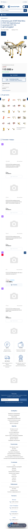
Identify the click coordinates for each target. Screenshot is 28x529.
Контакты (14, 481)
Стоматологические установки (14, 420)
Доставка (14, 448)
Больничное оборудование (14, 415)
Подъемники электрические (14, 440)
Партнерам (14, 470)
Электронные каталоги (14, 487)
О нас (14, 465)
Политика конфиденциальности (14, 455)
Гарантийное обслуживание (14, 451)
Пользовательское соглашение (14, 453)
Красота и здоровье (14, 423)
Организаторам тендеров (14, 473)
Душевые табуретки (14, 438)
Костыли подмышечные (14, 432)
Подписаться (23, 399)
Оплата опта (14, 476)
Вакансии (14, 468)
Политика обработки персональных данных (14, 456)
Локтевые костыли (14, 429)
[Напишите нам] (17, 525)
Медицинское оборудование (14, 413)
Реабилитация (14, 416)
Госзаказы (14, 474)
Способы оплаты (14, 450)
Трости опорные (14, 430)
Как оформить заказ (14, 447)
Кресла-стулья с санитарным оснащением (14, 435)
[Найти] (25, 10)
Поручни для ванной (14, 437)
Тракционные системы (14, 421)
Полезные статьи (14, 490)
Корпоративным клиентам (14, 471)
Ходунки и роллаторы (14, 433)
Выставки (14, 488)
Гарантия (14, 478)
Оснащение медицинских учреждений (14, 466)
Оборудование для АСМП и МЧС (14, 418)
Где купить (14, 479)
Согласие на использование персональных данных (14, 458)
